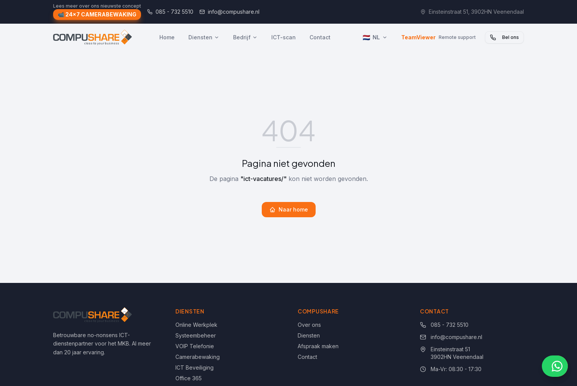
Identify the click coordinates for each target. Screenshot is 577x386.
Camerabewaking (197, 357)
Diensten (203, 37)
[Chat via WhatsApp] (555, 366)
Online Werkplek (196, 324)
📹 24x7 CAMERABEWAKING (97, 15)
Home (167, 37)
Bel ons (504, 37)
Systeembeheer (195, 335)
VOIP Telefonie (194, 346)
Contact (320, 37)
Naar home (288, 209)
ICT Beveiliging (194, 367)
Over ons (309, 324)
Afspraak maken (318, 346)
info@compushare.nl (229, 11)
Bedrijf (245, 37)
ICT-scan (283, 37)
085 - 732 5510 (170, 11)
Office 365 (188, 378)
